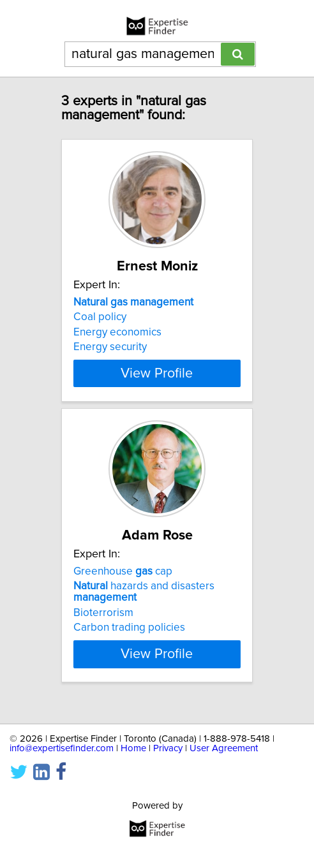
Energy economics (117, 332)
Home (133, 748)
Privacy (168, 748)
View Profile (157, 385)
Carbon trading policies (129, 639)
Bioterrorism (103, 624)
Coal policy (99, 317)
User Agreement (224, 748)
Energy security (110, 347)
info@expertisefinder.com (62, 748)
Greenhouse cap (122, 583)
